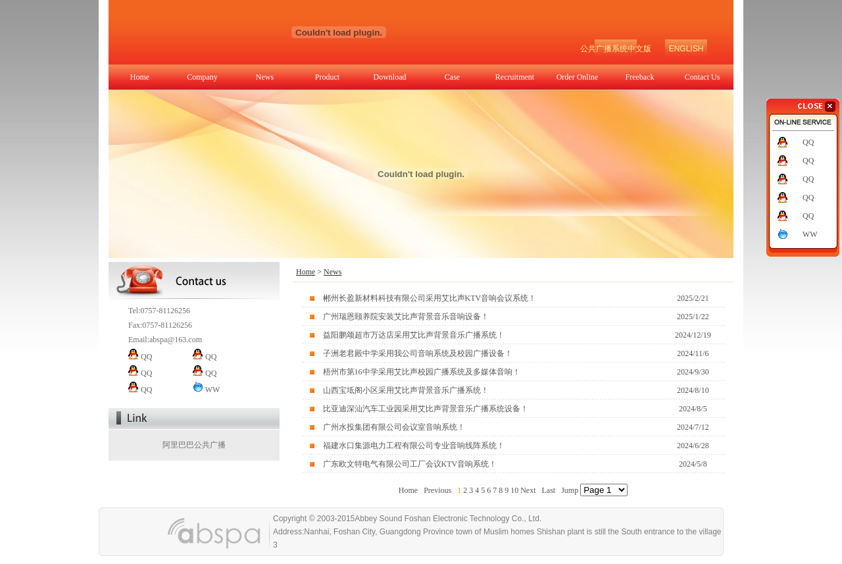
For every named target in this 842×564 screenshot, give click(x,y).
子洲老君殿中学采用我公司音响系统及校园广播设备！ (417, 353)
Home (139, 77)
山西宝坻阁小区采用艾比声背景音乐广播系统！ (406, 390)
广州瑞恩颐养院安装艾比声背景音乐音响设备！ (406, 316)
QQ (808, 142)
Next (527, 490)
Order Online (578, 77)
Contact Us (702, 77)
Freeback (640, 77)
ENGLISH (686, 48)
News (265, 77)
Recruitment (514, 77)
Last (548, 490)
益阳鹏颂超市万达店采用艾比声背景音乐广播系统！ (414, 335)
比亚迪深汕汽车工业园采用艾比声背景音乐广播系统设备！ (425, 408)
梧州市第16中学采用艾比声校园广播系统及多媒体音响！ (421, 371)
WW (810, 234)
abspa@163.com (175, 339)
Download (390, 77)
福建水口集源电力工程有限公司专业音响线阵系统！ (414, 445)
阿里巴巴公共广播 (194, 444)
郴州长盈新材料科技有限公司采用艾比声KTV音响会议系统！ (430, 298)
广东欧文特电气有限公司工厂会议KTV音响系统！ (410, 464)
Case (452, 77)
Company (202, 77)
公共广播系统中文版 (615, 48)
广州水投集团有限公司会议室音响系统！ (394, 427)
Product (327, 77)
